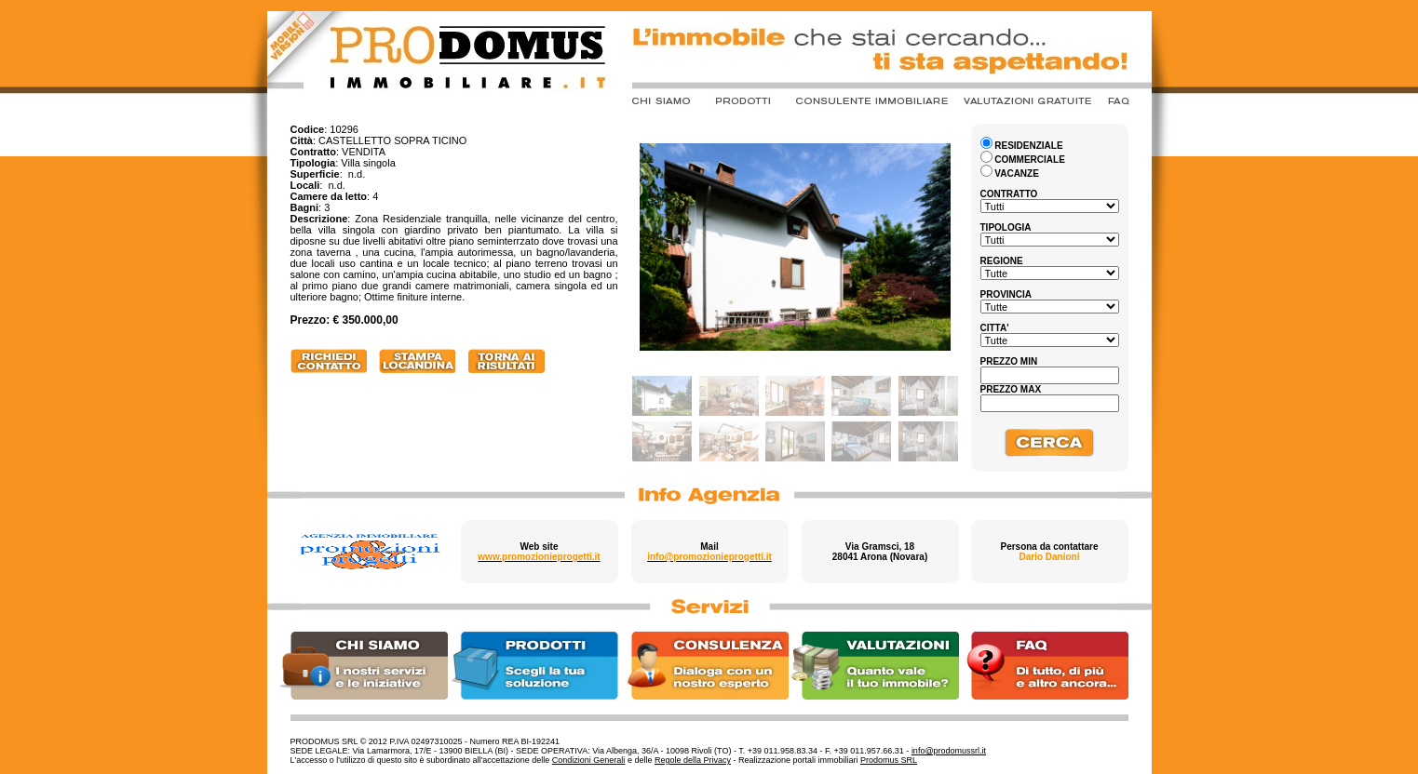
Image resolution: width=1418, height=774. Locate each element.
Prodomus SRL (888, 760)
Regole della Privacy (693, 760)
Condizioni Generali (589, 760)
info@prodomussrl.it (949, 750)
